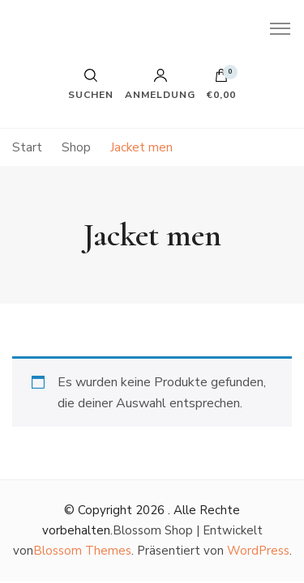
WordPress (258, 551)
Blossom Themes (82, 551)
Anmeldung (160, 84)
